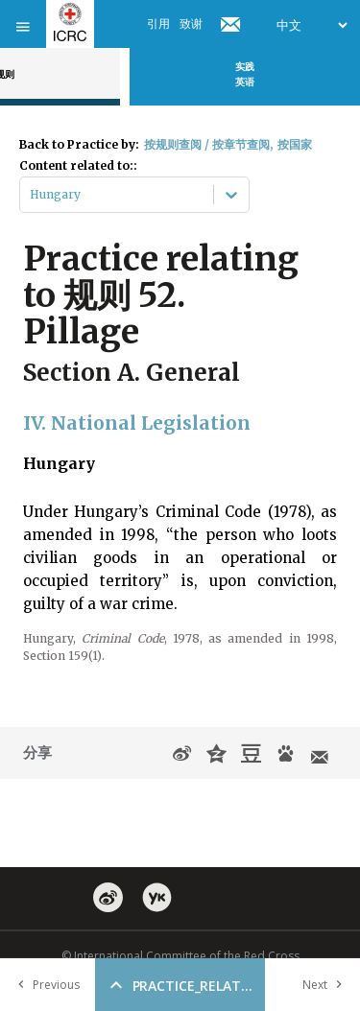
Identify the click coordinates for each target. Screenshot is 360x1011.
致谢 (191, 23)
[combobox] (31, 194)
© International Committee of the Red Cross (180, 956)
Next (326, 984)
